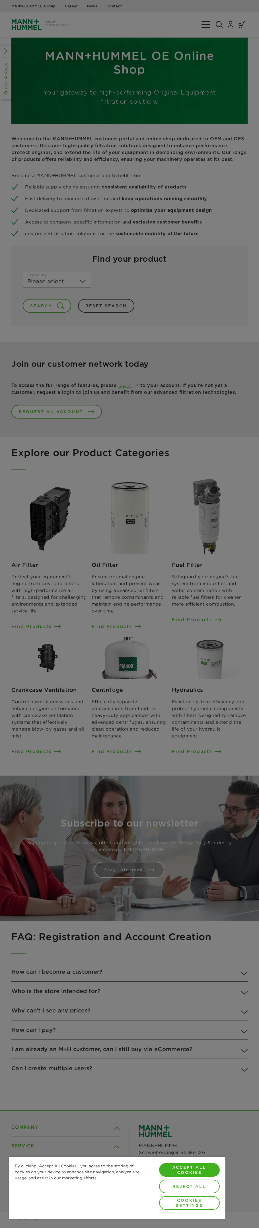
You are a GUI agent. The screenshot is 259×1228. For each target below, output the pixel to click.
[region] (117, 1188)
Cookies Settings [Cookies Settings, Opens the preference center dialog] (189, 1203)
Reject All (189, 1186)
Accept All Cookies (189, 1170)
